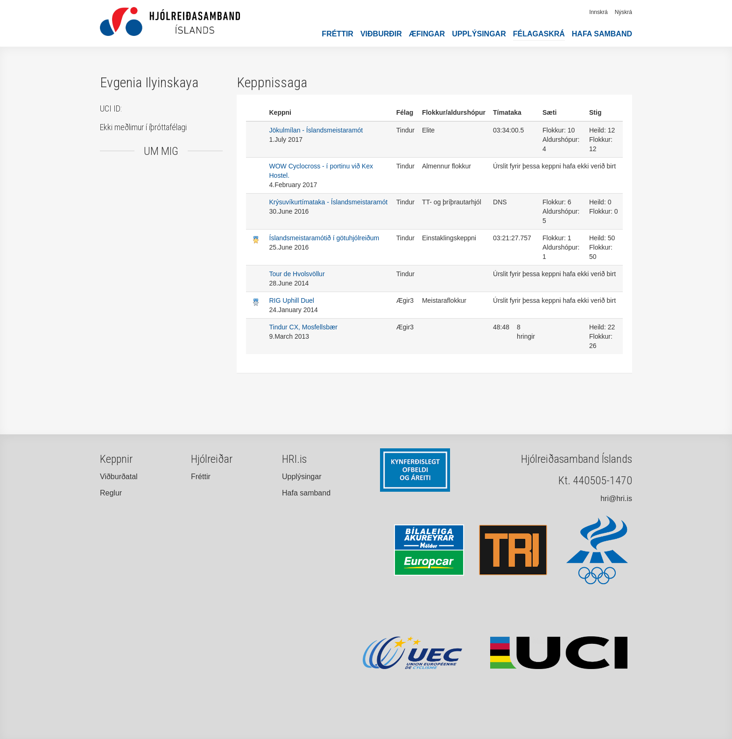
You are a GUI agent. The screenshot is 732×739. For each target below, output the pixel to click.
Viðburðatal (119, 477)
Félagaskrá (539, 34)
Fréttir (337, 34)
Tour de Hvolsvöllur (297, 274)
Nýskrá (623, 12)
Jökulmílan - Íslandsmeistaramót (316, 130)
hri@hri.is (616, 498)
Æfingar (427, 34)
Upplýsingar (479, 34)
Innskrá (598, 12)
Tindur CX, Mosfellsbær (303, 327)
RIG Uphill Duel (291, 300)
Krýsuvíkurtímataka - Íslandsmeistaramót (328, 202)
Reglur (111, 493)
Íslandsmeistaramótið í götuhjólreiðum (324, 238)
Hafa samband (602, 34)
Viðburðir (381, 34)
